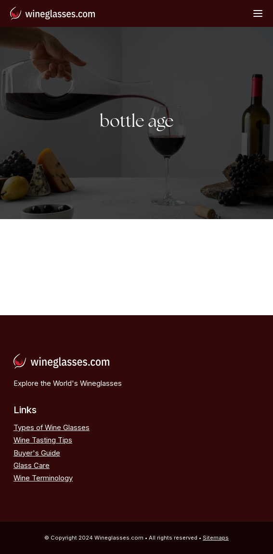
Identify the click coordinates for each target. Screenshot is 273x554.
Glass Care (31, 465)
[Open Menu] (257, 13)
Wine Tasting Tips (42, 440)
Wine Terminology (43, 478)
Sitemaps (216, 537)
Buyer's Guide (36, 453)
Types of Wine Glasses (51, 427)
